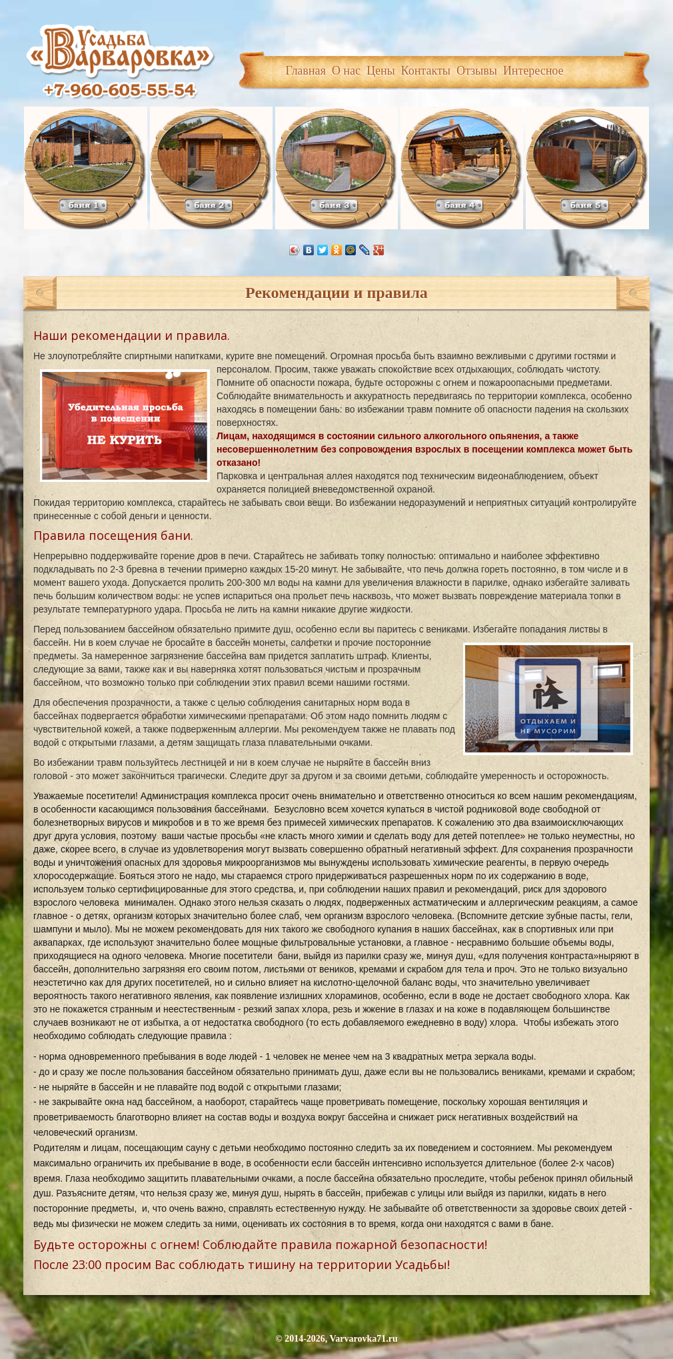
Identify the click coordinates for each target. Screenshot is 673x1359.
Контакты (425, 70)
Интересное (533, 70)
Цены (380, 70)
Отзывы (476, 70)
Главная (305, 70)
